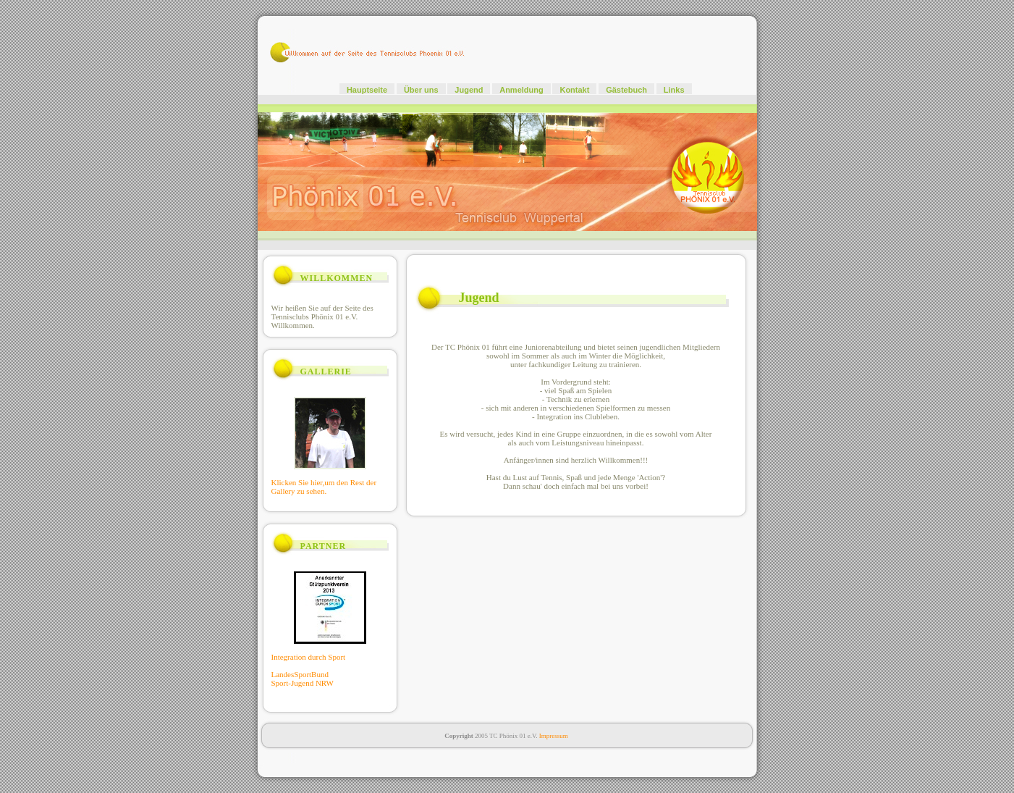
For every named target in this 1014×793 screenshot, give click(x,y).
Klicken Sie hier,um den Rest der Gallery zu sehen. (324, 486)
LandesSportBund (300, 674)
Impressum (553, 735)
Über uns (421, 89)
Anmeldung (521, 89)
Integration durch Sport (308, 657)
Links (674, 89)
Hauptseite (367, 89)
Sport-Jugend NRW (302, 683)
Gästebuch (626, 89)
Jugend (469, 89)
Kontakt (574, 89)
